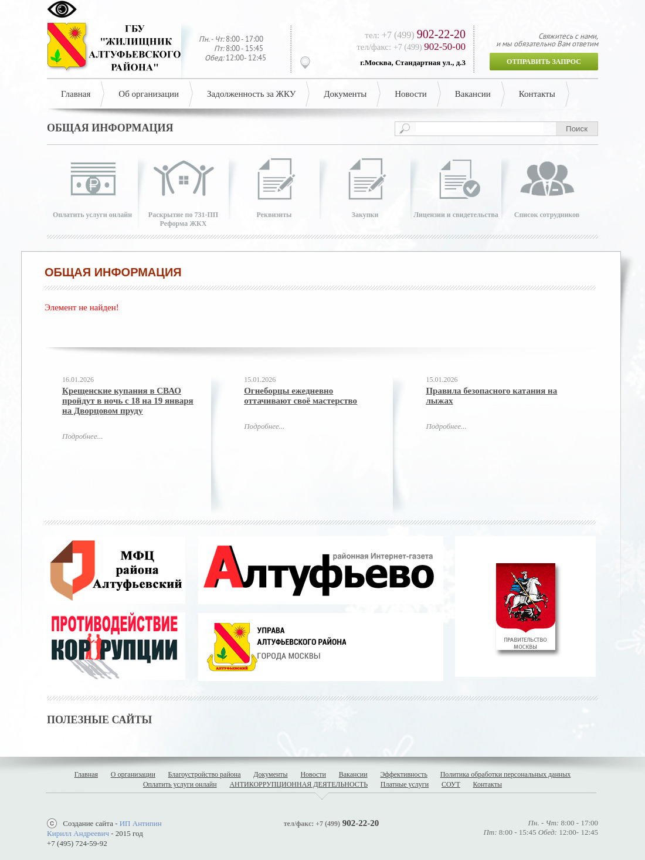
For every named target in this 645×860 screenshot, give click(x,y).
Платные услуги (405, 784)
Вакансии (473, 94)
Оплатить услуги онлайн (180, 784)
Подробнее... (82, 436)
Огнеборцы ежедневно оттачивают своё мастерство (300, 395)
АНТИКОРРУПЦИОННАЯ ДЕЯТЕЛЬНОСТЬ (298, 784)
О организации (133, 774)
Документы (345, 94)
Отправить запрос (544, 61)
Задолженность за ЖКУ (251, 94)
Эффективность (403, 774)
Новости (410, 94)
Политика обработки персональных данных (505, 774)
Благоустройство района (204, 774)
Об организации (148, 94)
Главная (75, 94)
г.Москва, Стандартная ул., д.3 (413, 62)
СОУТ (451, 784)
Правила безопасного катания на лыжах (491, 395)
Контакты (537, 94)
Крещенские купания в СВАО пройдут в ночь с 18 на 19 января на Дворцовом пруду (127, 400)
